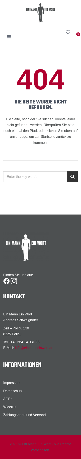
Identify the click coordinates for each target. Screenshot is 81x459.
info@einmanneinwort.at (33, 348)
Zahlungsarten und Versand (24, 415)
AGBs (7, 399)
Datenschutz (12, 391)
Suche (59, 32)
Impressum (11, 383)
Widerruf (9, 407)
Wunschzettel (68, 32)
